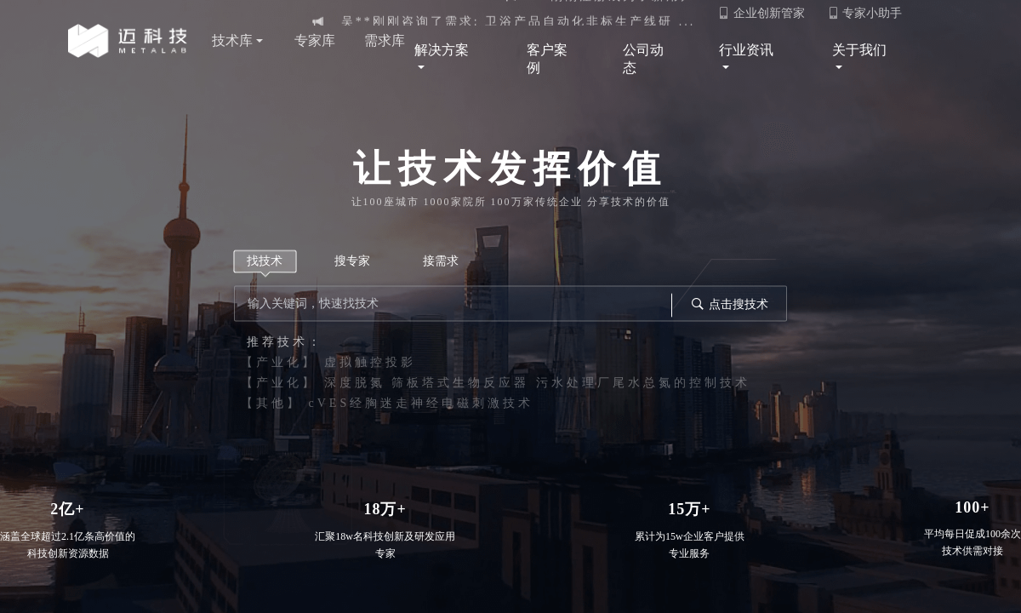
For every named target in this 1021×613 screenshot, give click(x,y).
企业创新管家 (761, 13)
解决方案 (449, 60)
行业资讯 (748, 60)
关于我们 (864, 60)
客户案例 (547, 59)
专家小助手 (865, 13)
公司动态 (643, 59)
